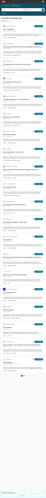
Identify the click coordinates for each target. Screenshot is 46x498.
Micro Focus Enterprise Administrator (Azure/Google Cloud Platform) (22, 257)
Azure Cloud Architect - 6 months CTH (13, 152)
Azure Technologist (8, 29)
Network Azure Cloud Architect (11, 117)
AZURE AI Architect (8, 310)
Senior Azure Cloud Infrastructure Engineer (15, 275)
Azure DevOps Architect (9, 187)
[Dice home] (3, 1)
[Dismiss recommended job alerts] (44, 492)
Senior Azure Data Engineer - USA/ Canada (15, 222)
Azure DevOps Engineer (9, 134)
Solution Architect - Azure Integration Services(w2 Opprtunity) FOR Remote (21, 345)
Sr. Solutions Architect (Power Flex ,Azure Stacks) (17, 64)
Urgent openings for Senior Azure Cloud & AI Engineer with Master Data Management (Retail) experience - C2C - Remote (23, 47)
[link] (13, 376)
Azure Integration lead (9, 292)
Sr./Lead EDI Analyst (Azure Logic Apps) (14, 204)
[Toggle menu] (43, 1)
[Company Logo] (4, 26)
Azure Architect (7, 240)
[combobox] (10, 9)
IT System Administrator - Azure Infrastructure (16, 99)
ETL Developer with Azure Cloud (12, 82)
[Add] (33, 26)
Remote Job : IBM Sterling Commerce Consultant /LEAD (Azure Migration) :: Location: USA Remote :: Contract (20, 169)
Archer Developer (8, 362)
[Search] (42, 9)
